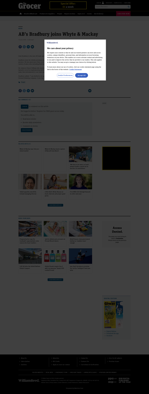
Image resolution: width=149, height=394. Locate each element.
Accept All (82, 75)
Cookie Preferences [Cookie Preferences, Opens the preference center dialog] (65, 75)
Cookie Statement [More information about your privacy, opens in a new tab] (75, 69)
